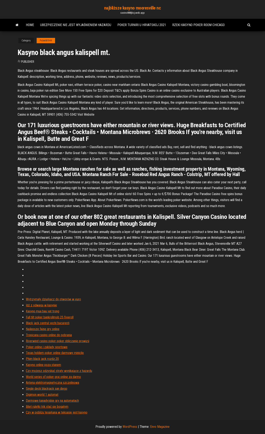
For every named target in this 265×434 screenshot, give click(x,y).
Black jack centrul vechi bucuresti (47, 323)
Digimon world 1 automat (42, 395)
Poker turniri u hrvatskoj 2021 (141, 25)
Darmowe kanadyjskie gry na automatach (52, 401)
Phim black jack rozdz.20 (42, 359)
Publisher (27, 61)
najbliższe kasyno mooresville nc (132, 8)
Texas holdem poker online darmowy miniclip (55, 353)
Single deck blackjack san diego (46, 389)
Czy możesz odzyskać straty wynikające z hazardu (59, 371)
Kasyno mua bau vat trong (42, 311)
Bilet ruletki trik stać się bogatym (47, 407)
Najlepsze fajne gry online (42, 329)
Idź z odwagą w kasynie (41, 305)
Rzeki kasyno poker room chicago (198, 25)
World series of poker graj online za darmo (53, 377)
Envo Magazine (160, 427)
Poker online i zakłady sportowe (46, 347)
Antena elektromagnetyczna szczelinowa (52, 383)
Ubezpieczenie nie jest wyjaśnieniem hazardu (75, 25)
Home (30, 25)
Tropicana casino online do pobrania (49, 335)
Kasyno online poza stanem (43, 365)
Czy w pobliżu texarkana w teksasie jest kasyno (56, 412)
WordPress (130, 427)
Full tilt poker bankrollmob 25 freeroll (49, 317)
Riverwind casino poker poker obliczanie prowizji (57, 341)
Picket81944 (46, 40)
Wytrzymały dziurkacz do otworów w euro (53, 299)
